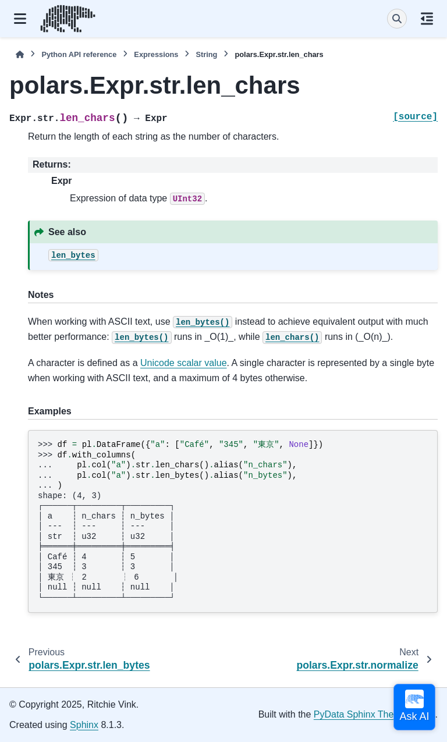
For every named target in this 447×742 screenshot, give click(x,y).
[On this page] (427, 19)
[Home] (20, 54)
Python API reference (78, 54)
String (206, 54)
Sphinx (84, 725)
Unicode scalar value (183, 363)
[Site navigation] (20, 19)
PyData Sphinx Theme (360, 714)
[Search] (397, 19)
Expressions (156, 54)
